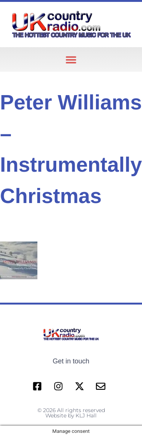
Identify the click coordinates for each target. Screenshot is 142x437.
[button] (71, 59)
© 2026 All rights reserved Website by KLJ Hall (71, 413)
